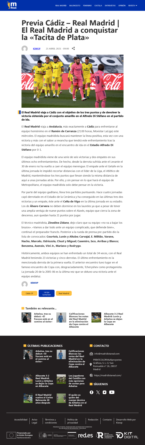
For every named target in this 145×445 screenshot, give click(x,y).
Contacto (107, 419)
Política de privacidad (72, 421)
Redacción (93, 419)
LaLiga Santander (46, 293)
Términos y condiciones (51, 421)
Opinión (122, 5)
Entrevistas (110, 5)
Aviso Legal (34, 421)
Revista (131, 5)
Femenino (87, 5)
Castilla (98, 5)
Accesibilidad (20, 419)
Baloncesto (74, 5)
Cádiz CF (29, 293)
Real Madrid (61, 5)
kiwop (36, 48)
